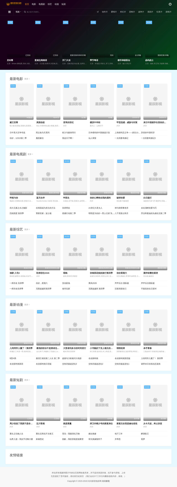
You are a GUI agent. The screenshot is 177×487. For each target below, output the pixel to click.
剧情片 (168, 12)
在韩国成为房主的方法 (45, 208)
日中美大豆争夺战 (17, 132)
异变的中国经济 (148, 132)
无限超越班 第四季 (96, 289)
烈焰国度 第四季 (17, 213)
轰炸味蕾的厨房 (150, 273)
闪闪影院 (106, 481)
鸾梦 (143, 439)
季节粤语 (94, 60)
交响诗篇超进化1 (122, 364)
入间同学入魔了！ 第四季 (152, 358)
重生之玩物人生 (16, 434)
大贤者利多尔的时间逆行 (74, 348)
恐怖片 (132, 12)
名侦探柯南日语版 (43, 364)
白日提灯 (147, 198)
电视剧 (42, 4)
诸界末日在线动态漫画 (150, 364)
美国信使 (40, 122)
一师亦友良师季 (16, 289)
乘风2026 (92, 283)
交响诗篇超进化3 (69, 364)
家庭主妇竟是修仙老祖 (127, 423)
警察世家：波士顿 (43, 213)
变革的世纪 (68, 122)
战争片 (141, 12)
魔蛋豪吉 (40, 138)
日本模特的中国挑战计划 (99, 132)
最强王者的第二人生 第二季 (48, 358)
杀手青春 (147, 348)
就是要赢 (67, 423)
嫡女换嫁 (92, 434)
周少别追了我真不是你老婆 (22, 423)
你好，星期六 (42, 283)
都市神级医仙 (124, 60)
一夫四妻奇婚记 (121, 138)
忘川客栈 (40, 423)
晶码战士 (149, 60)
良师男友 (66, 208)
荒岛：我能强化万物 (71, 434)
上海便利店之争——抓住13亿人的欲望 (128, 132)
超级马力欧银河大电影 (72, 358)
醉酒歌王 (145, 434)
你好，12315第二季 (18, 138)
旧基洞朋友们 (120, 289)
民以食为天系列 (43, 132)
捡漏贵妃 (40, 439)
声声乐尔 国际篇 (122, 283)
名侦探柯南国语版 (122, 358)
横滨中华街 (95, 122)
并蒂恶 (118, 439)
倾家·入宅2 (15, 273)
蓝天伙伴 (40, 198)
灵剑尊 (10, 60)
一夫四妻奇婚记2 (148, 138)
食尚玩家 (66, 289)
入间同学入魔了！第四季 (21, 348)
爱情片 (114, 12)
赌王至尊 (14, 122)
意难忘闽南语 (41, 60)
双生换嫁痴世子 (95, 439)
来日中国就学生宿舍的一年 (155, 122)
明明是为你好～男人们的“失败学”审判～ (101, 213)
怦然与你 (14, 198)
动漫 (57, 4)
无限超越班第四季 (43, 289)
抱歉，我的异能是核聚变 (73, 439)
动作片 (105, 12)
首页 (27, 4)
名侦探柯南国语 (16, 364)
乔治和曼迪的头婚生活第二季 (153, 213)
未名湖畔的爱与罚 (149, 208)
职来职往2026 (42, 273)
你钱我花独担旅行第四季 (101, 273)
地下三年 (119, 434)
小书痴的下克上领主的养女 (102, 348)
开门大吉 (66, 60)
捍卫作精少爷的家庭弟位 (101, 423)
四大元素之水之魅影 (18, 208)
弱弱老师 (121, 348)
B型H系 (13, 358)
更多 (26, 79)
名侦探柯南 (93, 358)
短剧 (64, 4)
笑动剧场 (66, 283)
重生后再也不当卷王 (44, 434)
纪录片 (159, 12)
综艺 (50, 4)
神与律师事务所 (121, 208)
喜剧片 (150, 12)
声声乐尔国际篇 (148, 283)
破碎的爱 (121, 198)
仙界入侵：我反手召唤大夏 (21, 439)
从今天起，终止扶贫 (152, 423)
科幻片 (123, 12)
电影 (34, 4)
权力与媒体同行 (69, 132)
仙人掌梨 (92, 138)
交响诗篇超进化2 (95, 364)
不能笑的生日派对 (149, 289)
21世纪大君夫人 (95, 208)
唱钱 (65, 273)
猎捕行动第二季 (69, 213)
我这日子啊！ (68, 138)
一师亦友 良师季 (17, 283)
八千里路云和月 (121, 213)
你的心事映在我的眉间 (100, 198)
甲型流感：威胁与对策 (127, 122)
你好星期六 (122, 273)
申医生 (66, 198)
